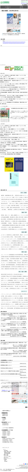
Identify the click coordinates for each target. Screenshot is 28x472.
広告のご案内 (6, 455)
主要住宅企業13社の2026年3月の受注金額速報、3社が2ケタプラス (12, 87)
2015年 (14, 43)
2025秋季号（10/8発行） (6, 433)
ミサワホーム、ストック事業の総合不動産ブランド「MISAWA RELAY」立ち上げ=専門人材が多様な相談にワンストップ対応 (13, 89)
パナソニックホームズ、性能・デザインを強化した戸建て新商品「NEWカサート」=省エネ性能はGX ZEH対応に (13, 84)
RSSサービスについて (7, 458)
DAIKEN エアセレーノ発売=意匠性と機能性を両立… (13, 242)
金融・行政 (24, 212)
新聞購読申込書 (5, 414)
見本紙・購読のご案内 (7, 451)
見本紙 (3, 420)
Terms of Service (23, 468)
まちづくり (24, 291)
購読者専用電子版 (24, 3)
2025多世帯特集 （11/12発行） (7, 439)
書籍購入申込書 (5, 415)
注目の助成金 (23, 346)
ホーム (4, 449)
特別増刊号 (23, 316)
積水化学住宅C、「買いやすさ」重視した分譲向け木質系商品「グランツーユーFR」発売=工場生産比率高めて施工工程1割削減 (14, 96)
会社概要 (5, 459)
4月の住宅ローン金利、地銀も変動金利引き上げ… (12, 227)
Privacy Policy (18, 468)
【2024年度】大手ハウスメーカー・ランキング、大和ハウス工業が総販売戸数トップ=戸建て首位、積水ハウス (13, 131)
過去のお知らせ (23, 377)
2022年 (16, 42)
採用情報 (5, 461)
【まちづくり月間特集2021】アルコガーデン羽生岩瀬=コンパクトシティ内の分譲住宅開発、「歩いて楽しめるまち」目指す (14, 325)
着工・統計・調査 (23, 271)
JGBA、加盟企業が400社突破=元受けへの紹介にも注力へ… (14, 268)
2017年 (8, 43)
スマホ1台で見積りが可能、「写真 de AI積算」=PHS (9, 139)
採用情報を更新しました (6, 362)
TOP (26, 407)
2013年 (20, 43)
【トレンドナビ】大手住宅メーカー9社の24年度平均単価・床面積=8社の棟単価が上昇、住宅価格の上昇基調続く (13, 142)
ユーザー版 (18, 316)
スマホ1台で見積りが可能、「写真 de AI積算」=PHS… (13, 236)
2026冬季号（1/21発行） (6, 432)
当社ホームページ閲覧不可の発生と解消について (12, 371)
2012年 (23, 43)
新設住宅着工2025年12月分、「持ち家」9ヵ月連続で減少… (14, 286)
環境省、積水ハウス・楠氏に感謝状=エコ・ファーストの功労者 (12, 78)
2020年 (21, 42)
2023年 (13, 42)
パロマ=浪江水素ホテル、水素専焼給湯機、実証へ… (13, 244)
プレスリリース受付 (7, 456)
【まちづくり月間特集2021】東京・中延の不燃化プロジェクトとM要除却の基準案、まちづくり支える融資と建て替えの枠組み (14, 319)
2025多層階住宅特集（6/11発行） (8, 442)
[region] (14, 54)
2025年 (7, 42)
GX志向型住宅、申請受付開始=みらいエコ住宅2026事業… (14, 229)
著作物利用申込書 (5, 424)
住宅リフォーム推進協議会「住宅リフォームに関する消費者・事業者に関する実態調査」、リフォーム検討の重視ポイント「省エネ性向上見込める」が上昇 (13, 146)
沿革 (5, 460)
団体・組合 (24, 251)
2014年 (17, 43)
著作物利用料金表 (5, 423)
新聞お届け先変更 (7, 452)
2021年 (18, 42)
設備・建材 (24, 232)
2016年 (11, 43)
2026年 (4, 42)
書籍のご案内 (6, 454)
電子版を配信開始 (7, 453)
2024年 (10, 42)
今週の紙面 (6, 450)
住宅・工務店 (24, 192)
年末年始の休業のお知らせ (7, 368)
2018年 (5, 43)
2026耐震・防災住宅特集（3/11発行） (8, 438)
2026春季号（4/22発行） (6, 431)
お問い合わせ (6, 457)
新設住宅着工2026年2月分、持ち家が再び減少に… (12, 274)
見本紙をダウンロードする (8, 390)
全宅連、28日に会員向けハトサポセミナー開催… (12, 296)
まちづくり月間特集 (21, 321)
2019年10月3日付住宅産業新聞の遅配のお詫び (11, 374)
